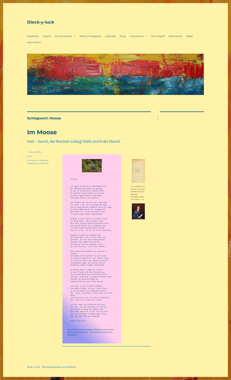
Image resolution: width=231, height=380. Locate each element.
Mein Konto (34, 42)
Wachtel (45, 163)
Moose (30, 163)
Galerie (47, 36)
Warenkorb (175, 36)
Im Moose (42, 132)
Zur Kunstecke (63, 36)
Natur (37, 163)
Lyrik (29, 156)
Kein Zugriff (158, 36)
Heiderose (43, 160)
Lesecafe (110, 36)
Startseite (33, 36)
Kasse (189, 36)
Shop (123, 36)
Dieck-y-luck (40, 22)
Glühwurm (32, 160)
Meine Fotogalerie (90, 36)
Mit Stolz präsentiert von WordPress (59, 367)
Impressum (137, 36)
